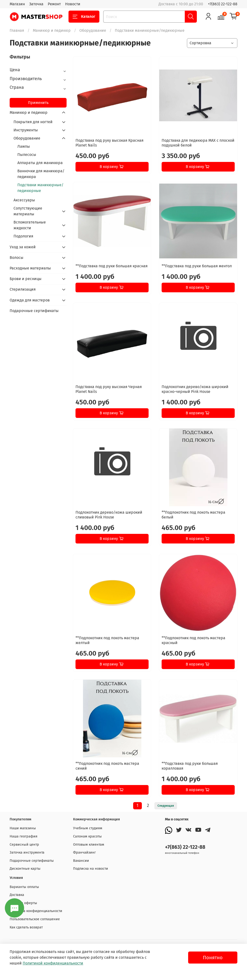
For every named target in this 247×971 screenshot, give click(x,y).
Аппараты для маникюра (40, 162)
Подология (23, 236)
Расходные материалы (30, 268)
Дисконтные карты (25, 869)
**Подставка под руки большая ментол (197, 266)
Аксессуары (24, 200)
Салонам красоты (87, 836)
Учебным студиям (87, 828)
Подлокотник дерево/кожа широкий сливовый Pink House (108, 514)
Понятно (213, 957)
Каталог (84, 16)
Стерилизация (23, 289)
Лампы (23, 146)
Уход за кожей (23, 247)
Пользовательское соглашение (35, 919)
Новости (72, 4)
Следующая (166, 805)
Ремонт (54, 4)
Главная (17, 30)
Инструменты (26, 130)
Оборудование (92, 30)
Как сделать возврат (26, 927)
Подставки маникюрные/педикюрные (40, 188)
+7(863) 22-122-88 (222, 4)
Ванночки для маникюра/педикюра (40, 174)
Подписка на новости (90, 869)
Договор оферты (23, 903)
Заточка (36, 4)
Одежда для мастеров (30, 300)
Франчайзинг (84, 852)
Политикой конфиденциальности (53, 963)
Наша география (23, 836)
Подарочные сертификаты (34, 310)
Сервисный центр (24, 845)
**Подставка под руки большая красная (111, 266)
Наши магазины (23, 828)
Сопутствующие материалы (28, 211)
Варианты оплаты (24, 887)
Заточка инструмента (27, 852)
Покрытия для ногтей (33, 122)
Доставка (17, 895)
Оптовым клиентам (88, 845)
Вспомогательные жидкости (30, 225)
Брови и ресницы (25, 278)
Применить (38, 102)
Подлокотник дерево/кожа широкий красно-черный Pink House (195, 389)
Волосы (16, 257)
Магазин (17, 4)
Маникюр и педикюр (52, 30)
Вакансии (81, 861)
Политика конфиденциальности (36, 911)
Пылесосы (26, 154)
